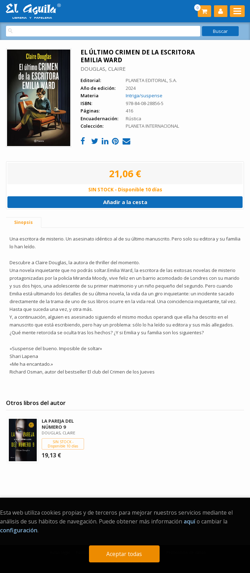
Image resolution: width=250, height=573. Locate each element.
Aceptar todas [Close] (124, 554)
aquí (189, 521)
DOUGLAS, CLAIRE (103, 68)
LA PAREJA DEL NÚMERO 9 (58, 424)
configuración (18, 530)
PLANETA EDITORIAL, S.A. (151, 80)
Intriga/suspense (144, 95)
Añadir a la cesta (125, 202)
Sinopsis (23, 222)
